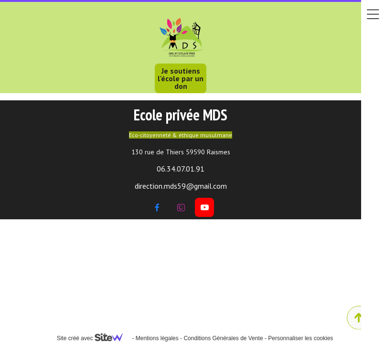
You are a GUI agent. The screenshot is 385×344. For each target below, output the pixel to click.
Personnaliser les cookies (300, 338)
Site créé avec (93, 338)
